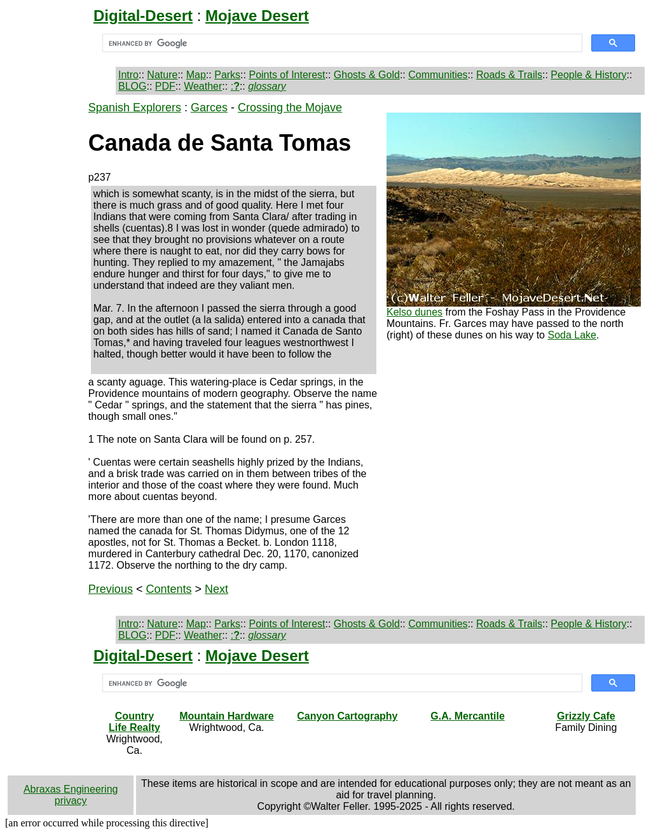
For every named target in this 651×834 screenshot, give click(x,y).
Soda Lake (571, 335)
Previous (110, 589)
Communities (437, 74)
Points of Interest (287, 74)
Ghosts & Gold (367, 74)
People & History (588, 74)
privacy (71, 800)
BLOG (132, 86)
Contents (168, 589)
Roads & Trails (509, 74)
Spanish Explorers (134, 107)
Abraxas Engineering (71, 789)
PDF (165, 86)
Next (216, 589)
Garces (209, 107)
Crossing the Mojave (290, 107)
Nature (162, 74)
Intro (128, 74)
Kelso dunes (414, 312)
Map (196, 74)
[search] (341, 43)
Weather (203, 86)
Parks (227, 74)
